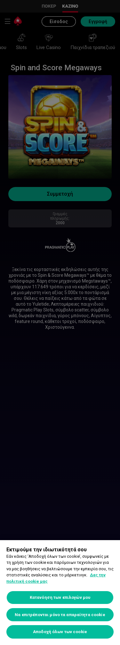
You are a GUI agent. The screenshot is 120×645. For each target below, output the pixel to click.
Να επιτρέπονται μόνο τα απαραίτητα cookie (60, 614)
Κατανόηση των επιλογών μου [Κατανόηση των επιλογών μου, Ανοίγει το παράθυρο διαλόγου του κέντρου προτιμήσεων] (60, 597)
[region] (60, 592)
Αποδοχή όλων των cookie (60, 631)
